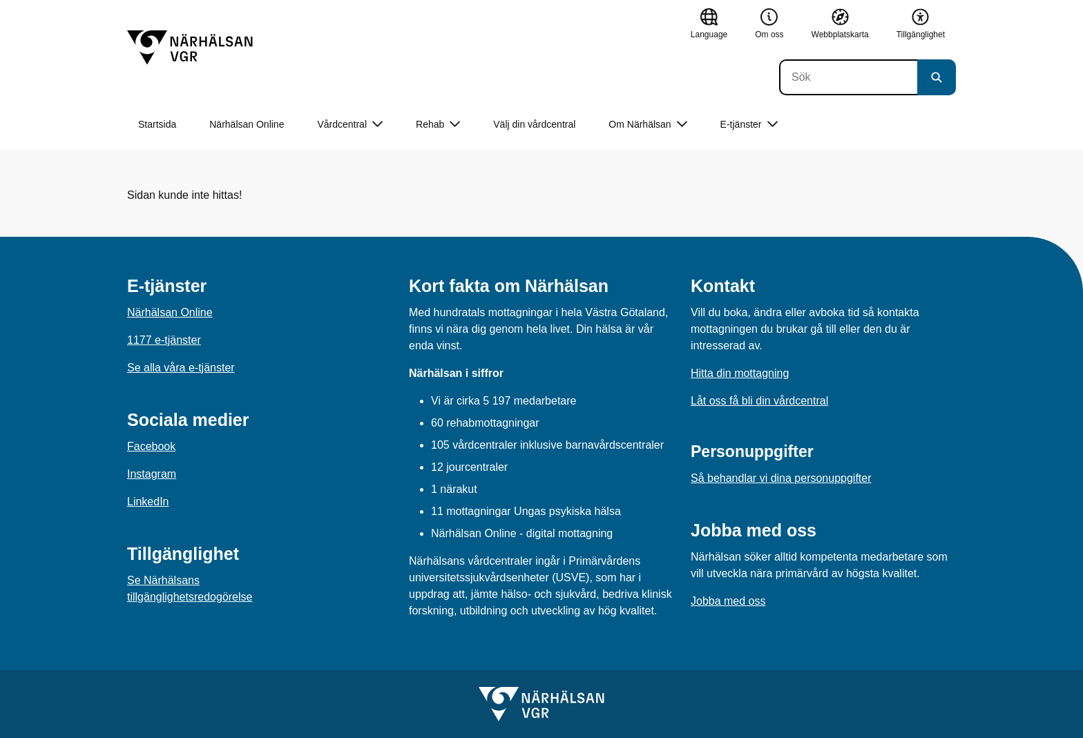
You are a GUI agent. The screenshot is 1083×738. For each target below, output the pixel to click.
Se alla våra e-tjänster (181, 367)
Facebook (151, 446)
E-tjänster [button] (749, 124)
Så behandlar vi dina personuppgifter (781, 478)
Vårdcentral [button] (350, 124)
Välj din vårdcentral (534, 124)
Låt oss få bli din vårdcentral (759, 401)
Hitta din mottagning (740, 373)
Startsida (157, 124)
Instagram (151, 474)
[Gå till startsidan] (190, 47)
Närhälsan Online (246, 124)
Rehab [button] (438, 124)
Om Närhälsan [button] (647, 124)
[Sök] (848, 77)
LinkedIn (148, 501)
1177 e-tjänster (164, 340)
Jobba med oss (728, 601)
